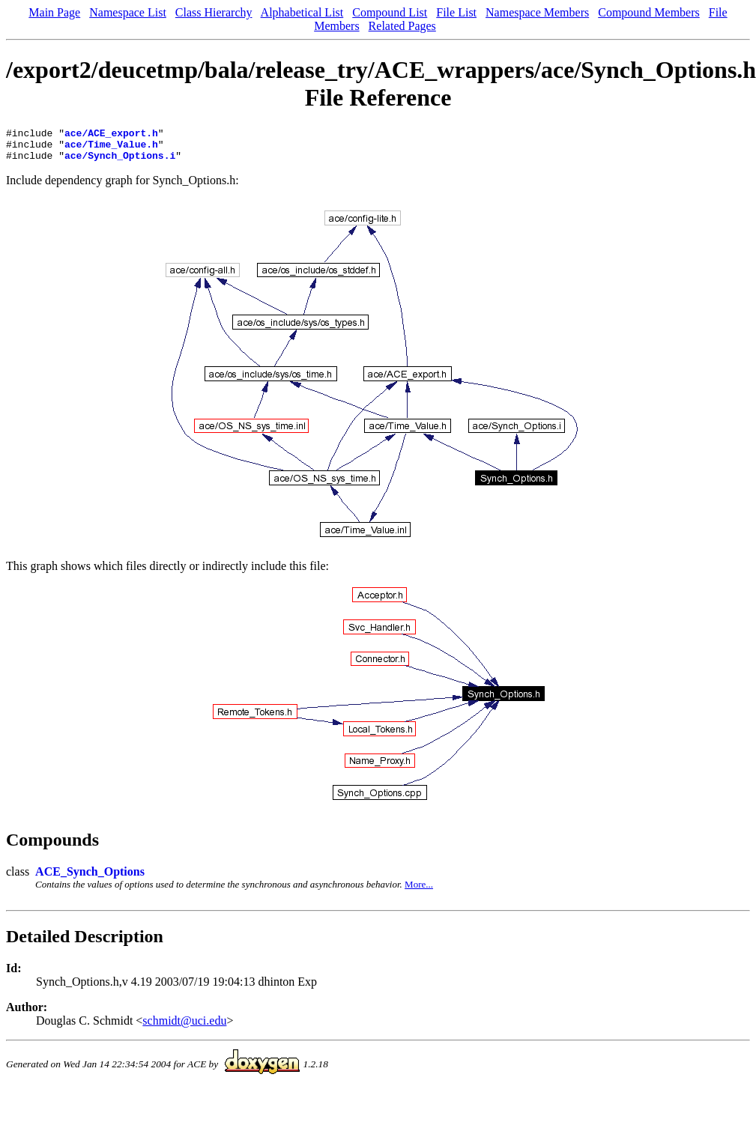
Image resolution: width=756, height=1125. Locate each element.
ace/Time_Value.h (111, 148)
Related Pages (402, 25)
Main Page (54, 12)
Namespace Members (537, 12)
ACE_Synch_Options (90, 878)
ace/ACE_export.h (111, 135)
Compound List (389, 12)
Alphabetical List (302, 12)
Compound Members (649, 12)
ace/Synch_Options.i (119, 162)
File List (456, 12)
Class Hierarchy (213, 12)
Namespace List (127, 12)
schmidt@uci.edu (184, 1027)
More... (419, 891)
